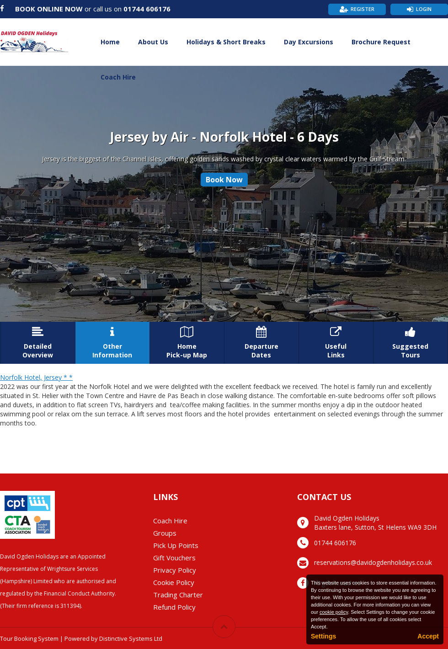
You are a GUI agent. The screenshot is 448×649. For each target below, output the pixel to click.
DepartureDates (261, 342)
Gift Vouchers (174, 557)
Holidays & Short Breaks (226, 41)
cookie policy (334, 612)
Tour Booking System (29, 638)
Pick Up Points (175, 545)
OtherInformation (112, 342)
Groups (164, 532)
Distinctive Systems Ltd (130, 638)
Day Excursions (308, 41)
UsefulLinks (336, 342)
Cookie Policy (173, 582)
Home (110, 41)
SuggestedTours (410, 342)
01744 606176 (147, 8)
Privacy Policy (174, 570)
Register (362, 8)
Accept (428, 636)
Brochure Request (381, 41)
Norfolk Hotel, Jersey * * (36, 377)
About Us (153, 41)
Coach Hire (118, 77)
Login (424, 8)
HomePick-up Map (187, 342)
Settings (323, 636)
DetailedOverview (38, 342)
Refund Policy (174, 607)
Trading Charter (178, 594)
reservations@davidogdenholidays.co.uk (373, 562)
